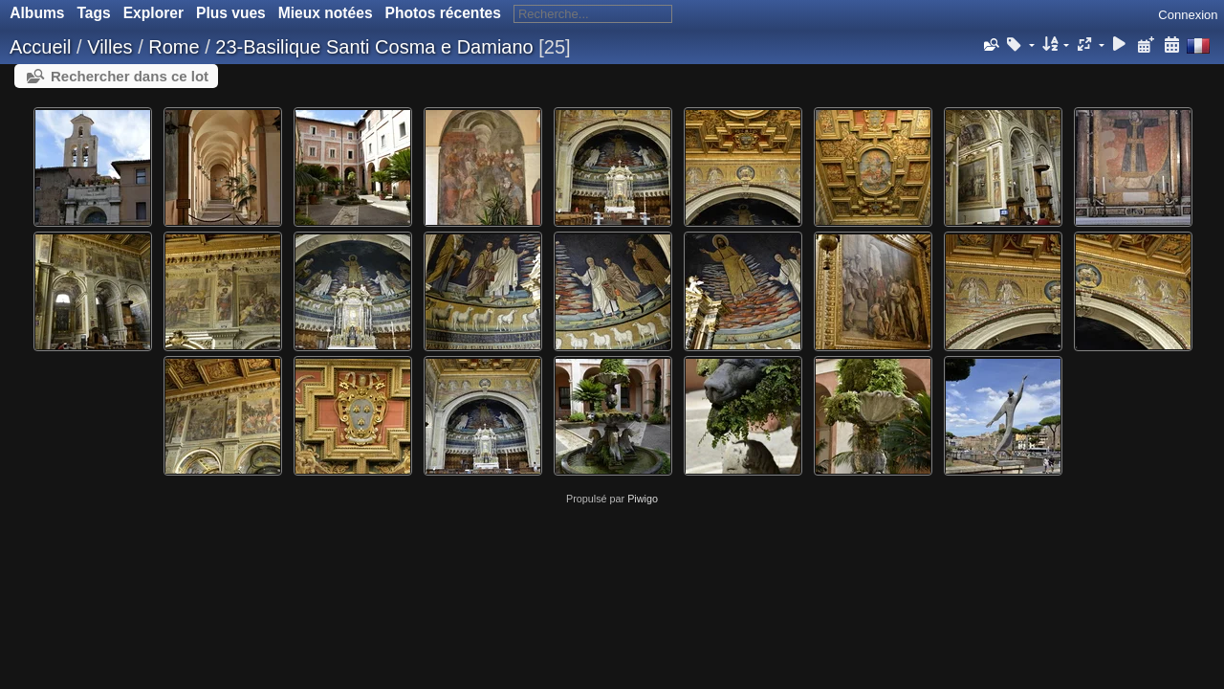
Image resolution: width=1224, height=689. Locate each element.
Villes (109, 46)
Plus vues (231, 13)
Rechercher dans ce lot (129, 76)
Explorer (153, 13)
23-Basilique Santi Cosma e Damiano (374, 46)
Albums (37, 13)
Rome (173, 46)
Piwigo (642, 498)
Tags (93, 13)
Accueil (40, 46)
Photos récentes (443, 13)
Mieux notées (325, 13)
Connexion (1187, 15)
